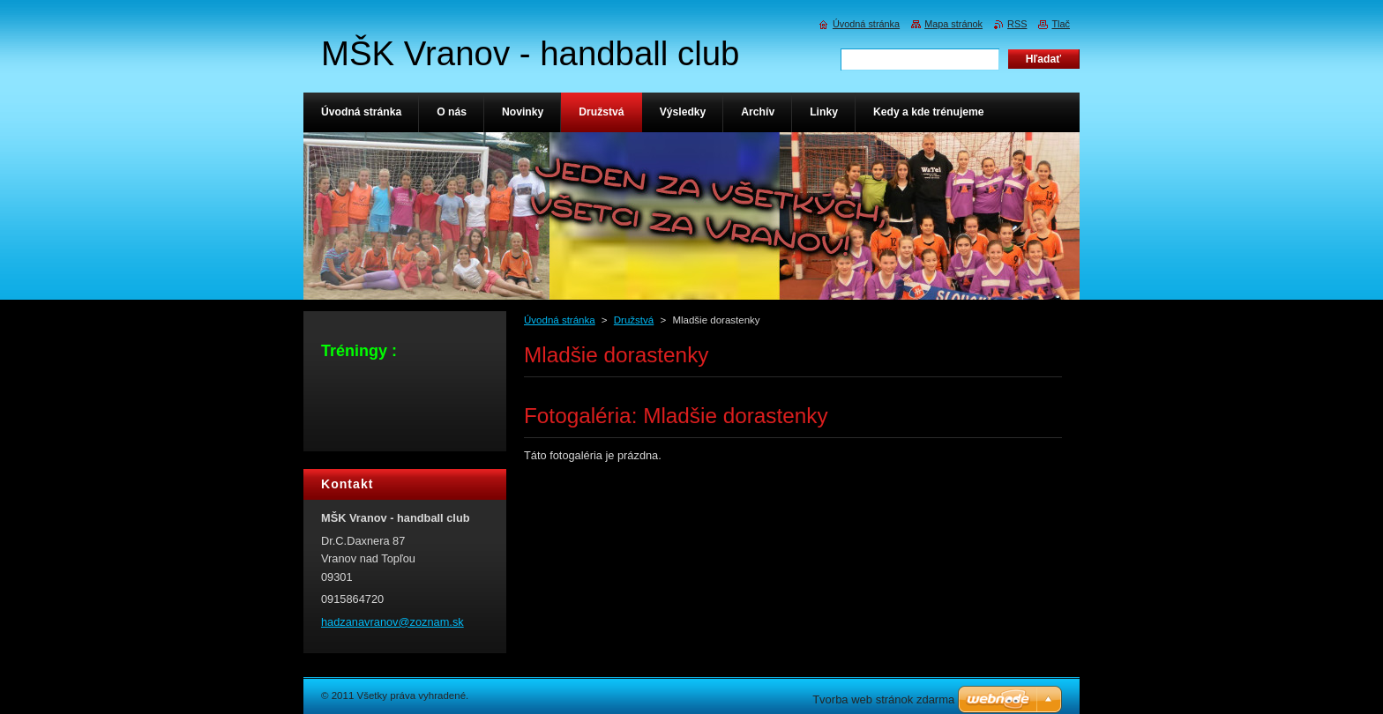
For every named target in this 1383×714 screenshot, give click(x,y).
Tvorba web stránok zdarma (883, 699)
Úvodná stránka (559, 320)
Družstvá (634, 320)
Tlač (1060, 24)
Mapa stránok (953, 24)
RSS (1017, 24)
